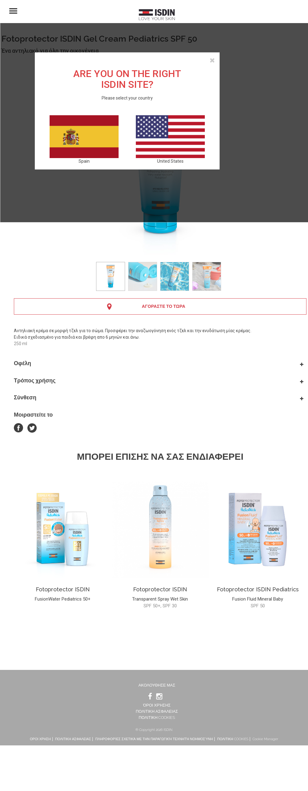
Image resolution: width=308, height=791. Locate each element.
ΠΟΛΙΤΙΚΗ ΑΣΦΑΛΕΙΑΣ (157, 711)
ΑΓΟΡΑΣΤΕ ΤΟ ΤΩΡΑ (163, 306)
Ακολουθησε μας (156, 685)
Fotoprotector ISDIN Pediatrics (258, 589)
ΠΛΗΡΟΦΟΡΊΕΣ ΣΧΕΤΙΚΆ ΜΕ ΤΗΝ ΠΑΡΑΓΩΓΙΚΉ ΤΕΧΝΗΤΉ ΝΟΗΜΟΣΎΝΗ (154, 739)
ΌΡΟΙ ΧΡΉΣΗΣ (157, 705)
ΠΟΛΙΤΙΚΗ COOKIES (157, 717)
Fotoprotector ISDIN (63, 589)
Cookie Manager (265, 739)
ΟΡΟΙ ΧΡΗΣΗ (40, 739)
